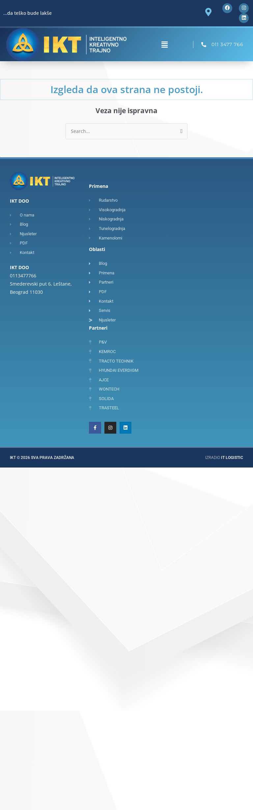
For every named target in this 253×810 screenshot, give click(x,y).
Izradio (224, 458)
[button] (164, 44)
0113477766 (23, 275)
